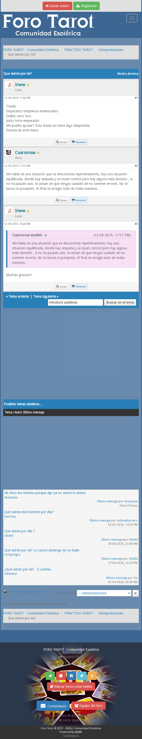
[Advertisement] (71, 358)
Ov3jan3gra (12, 554)
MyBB (78, 732)
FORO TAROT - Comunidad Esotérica (31, 50)
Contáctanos (53, 705)
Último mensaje (107, 501)
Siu (135, 578)
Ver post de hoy (71, 664)
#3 (136, 224)
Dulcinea (10, 516)
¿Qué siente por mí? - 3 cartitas (27, 569)
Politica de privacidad (71, 715)
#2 (136, 165)
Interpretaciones (111, 50)
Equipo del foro (89, 706)
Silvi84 (8, 535)
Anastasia (11, 497)
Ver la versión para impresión (27, 591)
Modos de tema (127, 74)
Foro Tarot (47, 728)
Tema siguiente (44, 296)
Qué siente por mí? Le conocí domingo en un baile (41, 550)
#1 (136, 98)
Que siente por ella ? (19, 531)
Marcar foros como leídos (71, 686)
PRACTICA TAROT (78, 50)
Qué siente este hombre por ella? (29, 512)
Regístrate (86, 6)
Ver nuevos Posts (71, 657)
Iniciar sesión (57, 6)
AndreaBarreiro (127, 520)
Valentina (10, 573)
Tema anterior (19, 296)
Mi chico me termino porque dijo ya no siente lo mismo (45, 493)
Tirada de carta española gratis (71, 720)
